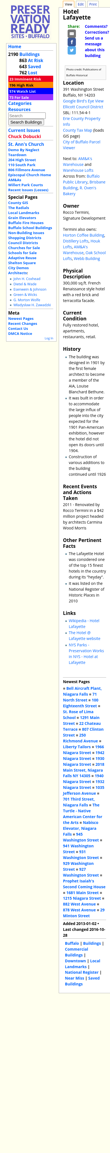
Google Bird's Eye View (83, 101)
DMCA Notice (20, 333)
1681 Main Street (82, 892)
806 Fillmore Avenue (26, 169)
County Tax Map (77, 130)
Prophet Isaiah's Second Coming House (84, 883)
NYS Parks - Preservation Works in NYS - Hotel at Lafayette (86, 653)
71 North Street (80, 697)
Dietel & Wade (24, 284)
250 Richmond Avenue (80, 738)
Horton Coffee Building (83, 235)
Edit (81, 4)
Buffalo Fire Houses (26, 222)
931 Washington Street (81, 854)
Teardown (17, 154)
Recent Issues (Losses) (28, 189)
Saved (34, 66)
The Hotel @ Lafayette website (84, 635)
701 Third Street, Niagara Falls (79, 802)
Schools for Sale (22, 252)
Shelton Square (22, 262)
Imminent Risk (27, 79)
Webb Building (87, 258)
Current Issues (24, 130)
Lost (32, 73)
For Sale (21, 97)
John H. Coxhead (26, 278)
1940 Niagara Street (83, 778)
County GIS (18, 202)
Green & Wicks (25, 294)
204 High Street (22, 159)
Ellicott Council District (83, 106)
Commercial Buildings (76, 952)
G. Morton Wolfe (26, 300)
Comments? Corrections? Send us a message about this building (97, 41)
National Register (82, 972)
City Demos (18, 267)
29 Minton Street (83, 912)
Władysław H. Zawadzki (32, 305)
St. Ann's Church (26, 144)
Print (93, 4)
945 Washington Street (81, 837)
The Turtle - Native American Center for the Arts (82, 813)
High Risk (25, 85)
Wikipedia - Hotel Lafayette (84, 623)
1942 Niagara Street (83, 755)
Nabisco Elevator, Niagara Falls (80, 828)
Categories (20, 103)
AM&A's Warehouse (77, 161)
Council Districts (23, 242)
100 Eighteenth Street (80, 702)
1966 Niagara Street (83, 749)
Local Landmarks (23, 212)
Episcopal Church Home (29, 174)
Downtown (75, 960)
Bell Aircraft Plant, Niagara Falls (82, 691)
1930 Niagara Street (83, 761)
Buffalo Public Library (81, 179)
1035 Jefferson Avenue (83, 790)
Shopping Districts (25, 237)
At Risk (35, 60)
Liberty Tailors (77, 746)
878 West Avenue (79, 909)
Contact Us (18, 328)
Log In (49, 338)
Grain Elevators (22, 217)
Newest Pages (21, 318)
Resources (19, 109)
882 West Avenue (79, 904)
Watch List (26, 91)
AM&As (14, 179)
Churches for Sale (24, 247)
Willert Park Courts (25, 184)
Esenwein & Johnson (29, 289)
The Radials (18, 207)
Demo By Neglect (23, 149)
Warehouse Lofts (78, 170)
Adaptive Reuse (22, 257)
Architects (17, 272)
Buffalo (72, 943)
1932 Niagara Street (83, 784)
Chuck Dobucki (24, 136)
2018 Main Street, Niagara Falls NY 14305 (83, 770)
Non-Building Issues (26, 232)
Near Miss (74, 978)
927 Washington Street (81, 872)
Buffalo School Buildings (30, 227)
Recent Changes (22, 323)
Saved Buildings (82, 981)
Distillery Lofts (75, 241)
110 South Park (22, 164)
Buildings (29, 54)
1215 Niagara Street (82, 898)
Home (14, 46)
